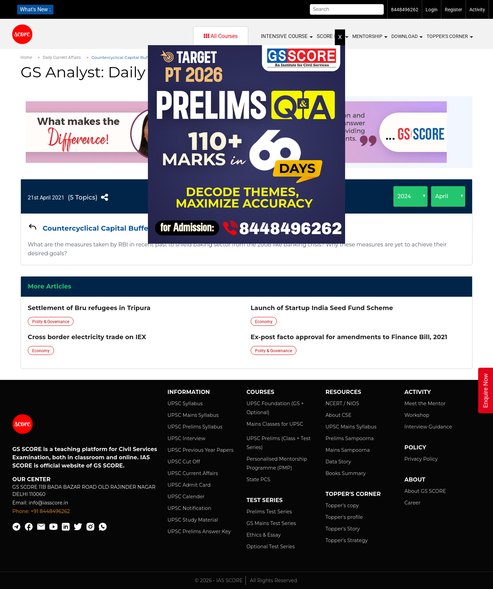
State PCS (258, 479)
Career (412, 503)
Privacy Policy (421, 459)
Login (432, 9)
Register (453, 9)
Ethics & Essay (263, 535)
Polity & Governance (50, 321)
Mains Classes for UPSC (274, 424)
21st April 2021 (46, 197)
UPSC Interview (186, 438)
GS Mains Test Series (271, 523)
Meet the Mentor (424, 403)
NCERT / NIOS (342, 403)
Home (26, 57)
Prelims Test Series (269, 512)
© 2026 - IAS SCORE (219, 580)
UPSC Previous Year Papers (200, 450)
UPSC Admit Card (189, 485)
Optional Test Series (270, 546)
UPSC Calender (186, 497)
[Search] (347, 9)
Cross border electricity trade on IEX (87, 337)
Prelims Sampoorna (350, 438)
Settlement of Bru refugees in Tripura (89, 308)
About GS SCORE (425, 491)
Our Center (31, 479)
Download (406, 37)
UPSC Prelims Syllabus (195, 427)
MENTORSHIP (369, 37)
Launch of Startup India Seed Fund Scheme (322, 308)
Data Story (338, 462)
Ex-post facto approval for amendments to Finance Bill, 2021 (349, 337)
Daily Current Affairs (62, 57)
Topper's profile (344, 517)
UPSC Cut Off (183, 462)
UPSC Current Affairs (192, 473)
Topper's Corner (449, 37)
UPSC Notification (189, 508)
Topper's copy (342, 505)
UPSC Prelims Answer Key (199, 531)
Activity (477, 9)
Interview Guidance (428, 427)
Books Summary (346, 473)
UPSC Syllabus (185, 403)
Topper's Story (343, 529)
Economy (264, 321)
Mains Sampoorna (348, 450)
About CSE (339, 415)
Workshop (416, 415)
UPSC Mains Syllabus (192, 415)
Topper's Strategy (347, 540)
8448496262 (404, 9)
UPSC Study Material (192, 520)
